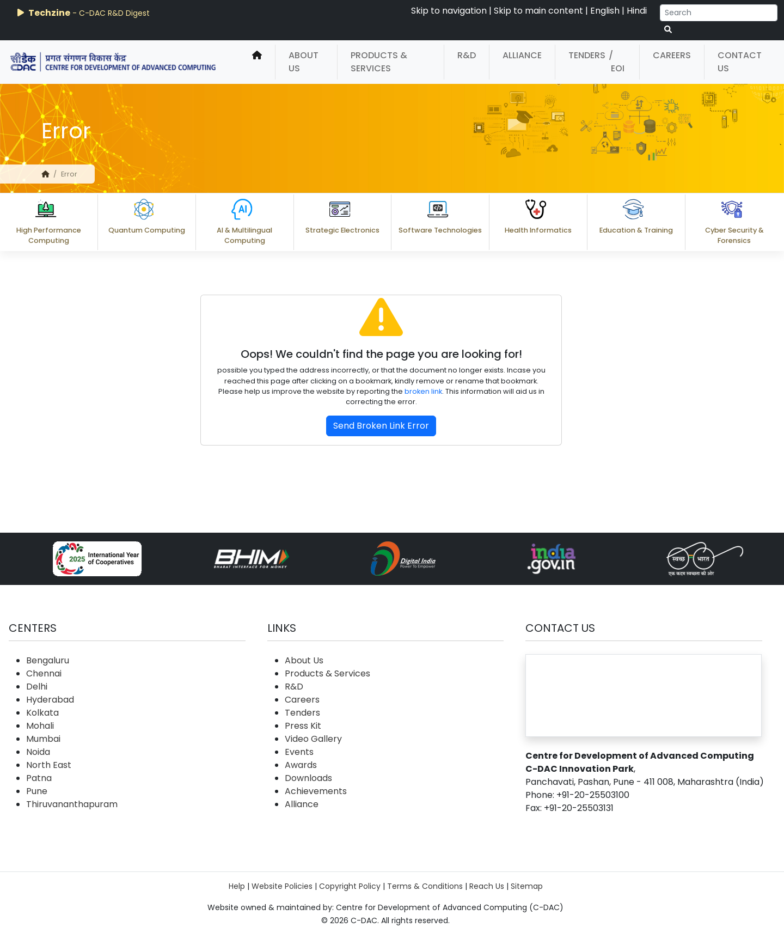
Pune (36, 791)
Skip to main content (538, 10)
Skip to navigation (449, 10)
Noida (38, 752)
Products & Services (379, 62)
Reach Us (486, 886)
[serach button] (668, 29)
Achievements (316, 791)
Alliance (522, 55)
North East (48, 765)
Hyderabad (50, 699)
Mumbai (43, 739)
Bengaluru (47, 660)
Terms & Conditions (425, 886)
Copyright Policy (350, 886)
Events (299, 752)
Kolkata (42, 712)
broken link (423, 391)
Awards (301, 765)
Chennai (44, 673)
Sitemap (527, 886)
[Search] (718, 12)
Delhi (36, 686)
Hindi (637, 10)
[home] (257, 62)
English (605, 10)
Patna (39, 778)
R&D (466, 55)
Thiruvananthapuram (72, 804)
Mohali (40, 725)
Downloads (308, 778)
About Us (303, 62)
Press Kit (303, 725)
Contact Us (740, 62)
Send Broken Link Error (381, 425)
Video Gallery (313, 739)
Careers (672, 55)
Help (237, 886)
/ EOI (616, 62)
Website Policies (282, 886)
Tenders (586, 55)
